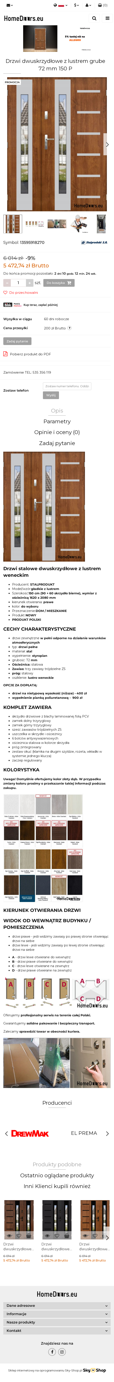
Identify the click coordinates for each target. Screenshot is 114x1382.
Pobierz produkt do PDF (27, 353)
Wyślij (51, 395)
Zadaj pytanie (17, 341)
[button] (103, 5)
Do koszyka (59, 283)
